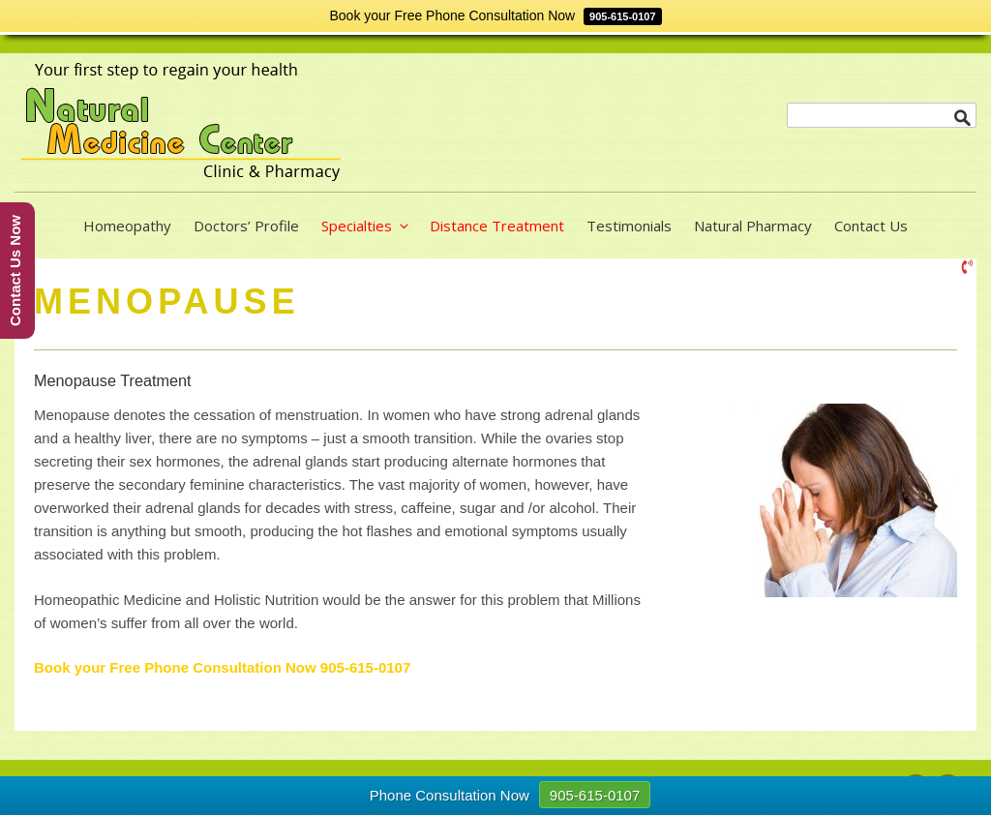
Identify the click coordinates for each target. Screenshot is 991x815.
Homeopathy (127, 225)
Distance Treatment (497, 225)
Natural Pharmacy (753, 225)
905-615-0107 (365, 667)
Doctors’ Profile (246, 225)
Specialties (366, 225)
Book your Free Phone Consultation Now (177, 667)
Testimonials (629, 225)
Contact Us (871, 225)
